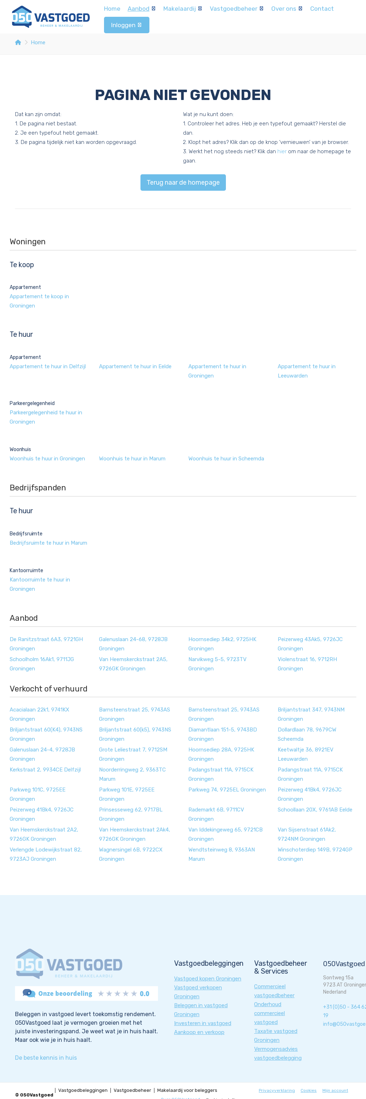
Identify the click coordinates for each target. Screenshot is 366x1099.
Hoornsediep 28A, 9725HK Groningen (221, 754)
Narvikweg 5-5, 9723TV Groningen (217, 664)
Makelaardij (183, 8)
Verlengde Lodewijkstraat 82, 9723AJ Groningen (46, 854)
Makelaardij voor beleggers (187, 1090)
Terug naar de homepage (183, 182)
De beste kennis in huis (46, 1057)
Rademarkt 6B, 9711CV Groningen (216, 814)
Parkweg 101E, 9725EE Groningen (126, 794)
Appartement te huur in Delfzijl (48, 366)
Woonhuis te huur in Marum (132, 458)
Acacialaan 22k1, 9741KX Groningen (39, 714)
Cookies (309, 1090)
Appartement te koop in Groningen (39, 301)
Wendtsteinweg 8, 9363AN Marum (221, 854)
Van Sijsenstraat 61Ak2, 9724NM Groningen (307, 834)
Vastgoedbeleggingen (83, 1090)
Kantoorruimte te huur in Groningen (40, 584)
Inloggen (126, 25)
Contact (322, 8)
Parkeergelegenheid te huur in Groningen (46, 417)
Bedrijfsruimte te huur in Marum (48, 543)
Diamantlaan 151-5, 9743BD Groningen (222, 734)
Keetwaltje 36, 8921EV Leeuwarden (305, 754)
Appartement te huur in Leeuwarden (307, 371)
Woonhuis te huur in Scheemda (226, 458)
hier (282, 151)
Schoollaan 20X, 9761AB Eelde (315, 809)
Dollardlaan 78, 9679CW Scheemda (307, 734)
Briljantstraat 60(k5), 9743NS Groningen (135, 734)
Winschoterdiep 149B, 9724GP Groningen (315, 854)
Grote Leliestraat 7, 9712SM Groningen (133, 754)
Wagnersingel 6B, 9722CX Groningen (131, 854)
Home (112, 8)
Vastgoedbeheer (237, 8)
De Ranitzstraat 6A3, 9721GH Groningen (46, 644)
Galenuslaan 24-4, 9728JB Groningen (42, 754)
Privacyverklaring (277, 1090)
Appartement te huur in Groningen (217, 371)
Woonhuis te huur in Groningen (47, 458)
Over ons (287, 8)
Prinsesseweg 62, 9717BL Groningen (131, 814)
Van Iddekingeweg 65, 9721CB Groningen (225, 834)
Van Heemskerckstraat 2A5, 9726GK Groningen (133, 664)
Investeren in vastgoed (202, 1023)
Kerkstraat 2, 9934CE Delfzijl (45, 769)
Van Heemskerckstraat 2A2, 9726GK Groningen (44, 834)
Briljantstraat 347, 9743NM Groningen (311, 714)
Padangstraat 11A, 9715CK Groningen (220, 774)
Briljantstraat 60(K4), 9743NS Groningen (46, 734)
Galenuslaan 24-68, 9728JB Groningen (133, 644)
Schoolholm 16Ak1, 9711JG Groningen (42, 664)
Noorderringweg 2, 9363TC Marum (132, 774)
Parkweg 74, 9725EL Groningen (227, 789)
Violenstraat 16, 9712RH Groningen (307, 664)
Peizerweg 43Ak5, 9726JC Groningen (310, 644)
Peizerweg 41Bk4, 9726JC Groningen (310, 794)
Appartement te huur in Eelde (135, 366)
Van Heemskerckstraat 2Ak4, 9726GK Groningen (134, 834)
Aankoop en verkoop (199, 1032)
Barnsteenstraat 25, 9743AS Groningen (134, 714)
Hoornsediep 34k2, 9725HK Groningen (222, 644)
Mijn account (335, 1090)
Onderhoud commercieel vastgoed (269, 1013)
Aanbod (142, 8)
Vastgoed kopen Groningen (207, 978)
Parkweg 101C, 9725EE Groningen (37, 794)
